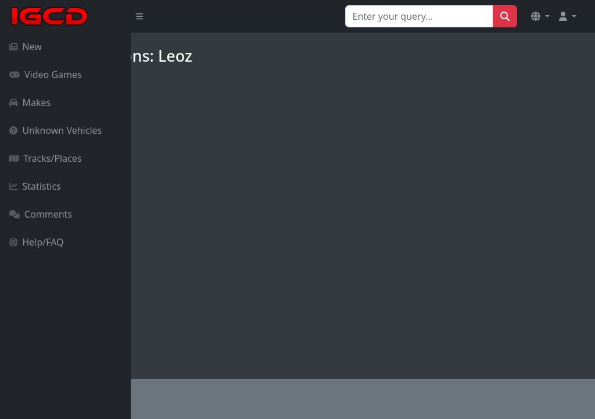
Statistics (35, 186)
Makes (30, 102)
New (25, 46)
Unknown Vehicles (55, 130)
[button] (540, 16)
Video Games (45, 74)
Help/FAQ (36, 242)
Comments (40, 214)
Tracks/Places (45, 158)
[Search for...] (419, 16)
